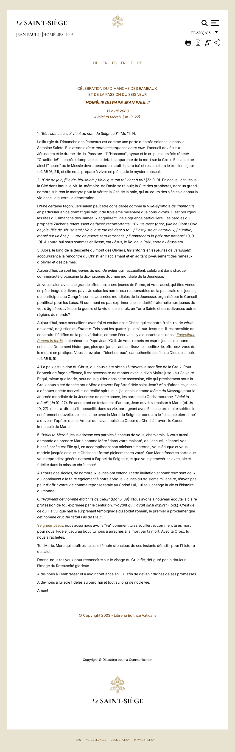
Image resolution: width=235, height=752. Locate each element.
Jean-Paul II (29, 34)
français (201, 33)
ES (114, 63)
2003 (69, 34)
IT (131, 63)
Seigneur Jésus (50, 525)
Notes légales (96, 739)
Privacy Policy (144, 739)
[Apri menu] (214, 23)
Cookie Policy (120, 739)
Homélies (53, 34)
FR (123, 63)
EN (105, 63)
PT (139, 63)
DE (95, 63)
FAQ (78, 739)
